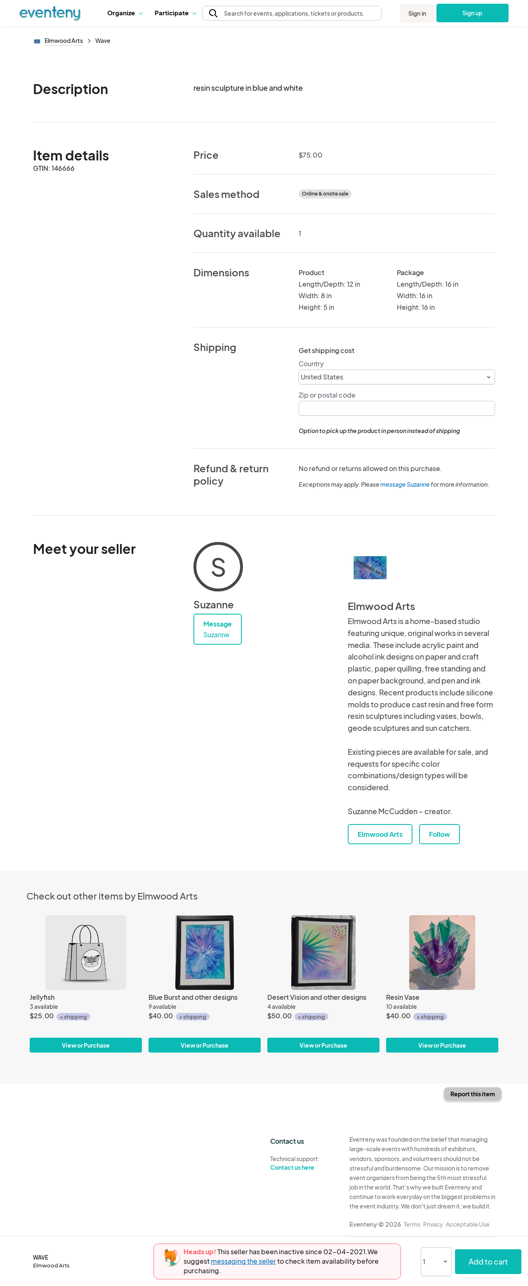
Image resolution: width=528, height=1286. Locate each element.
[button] (124, 12)
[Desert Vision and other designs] (323, 952)
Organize (124, 12)
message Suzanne (405, 484)
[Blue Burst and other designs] (204, 952)
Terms (412, 1224)
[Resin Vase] (442, 952)
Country (311, 363)
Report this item (472, 1094)
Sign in (417, 13)
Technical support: (303, 1163)
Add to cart (488, 1261)
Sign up (472, 12)
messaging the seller (243, 1261)
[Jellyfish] (86, 952)
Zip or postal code (327, 395)
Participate (175, 12)
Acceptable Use (468, 1224)
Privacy (433, 1224)
